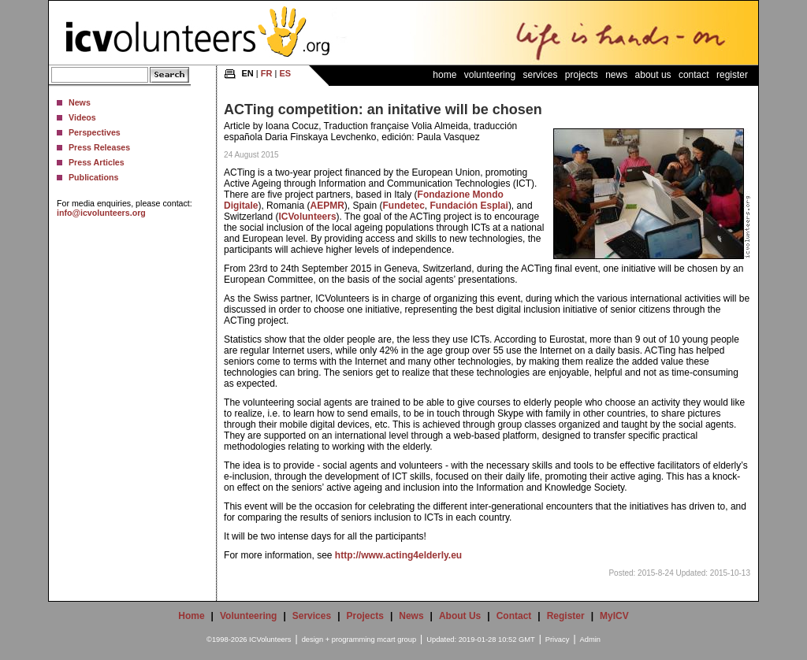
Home (444, 74)
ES (285, 73)
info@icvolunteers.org (101, 212)
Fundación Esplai (469, 205)
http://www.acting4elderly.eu (398, 555)
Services (540, 74)
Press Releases (99, 147)
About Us (653, 74)
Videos (82, 117)
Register (732, 74)
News (80, 102)
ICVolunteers (307, 216)
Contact (694, 74)
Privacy (557, 639)
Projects (581, 74)
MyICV (614, 615)
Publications (93, 177)
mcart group (396, 639)
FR (267, 73)
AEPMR (327, 205)
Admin (590, 639)
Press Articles (97, 162)
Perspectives (95, 132)
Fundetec (404, 205)
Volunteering (489, 74)
